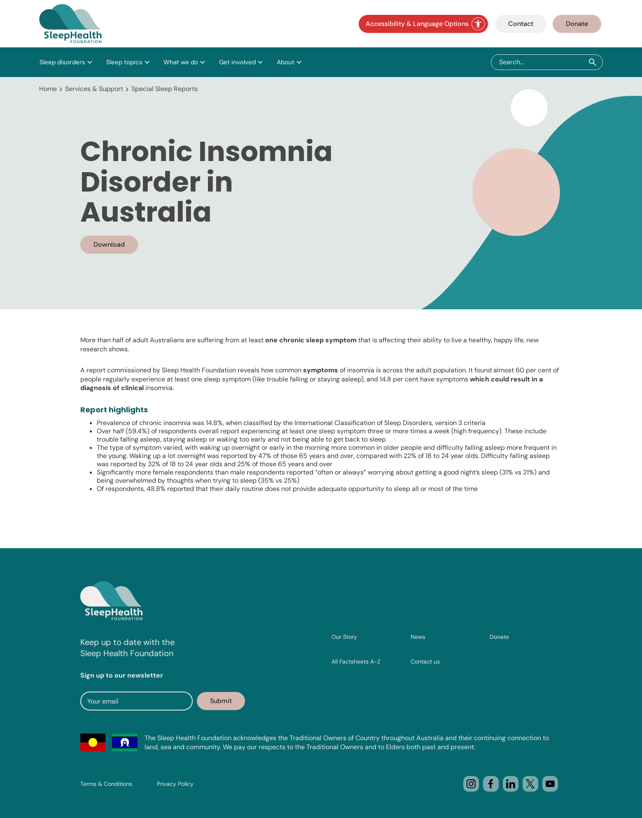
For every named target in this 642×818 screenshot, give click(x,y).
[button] (66, 62)
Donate (577, 23)
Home (48, 88)
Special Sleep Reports (164, 88)
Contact (520, 23)
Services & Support (94, 88)
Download (109, 244)
